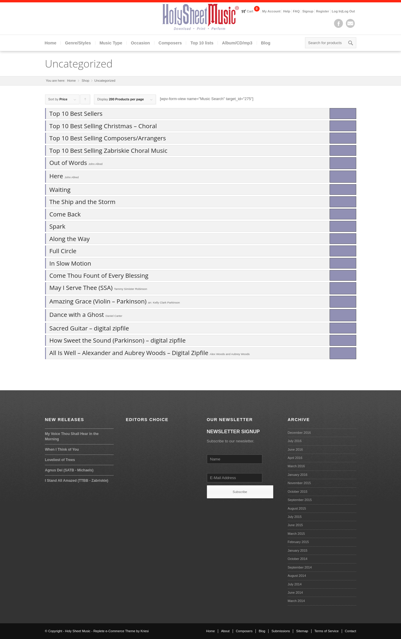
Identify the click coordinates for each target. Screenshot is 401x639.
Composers (170, 43)
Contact (350, 631)
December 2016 (299, 432)
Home (51, 43)
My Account (271, 11)
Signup (307, 11)
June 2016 (295, 449)
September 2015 (300, 500)
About (225, 631)
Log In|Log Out (343, 11)
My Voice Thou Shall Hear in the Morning (72, 436)
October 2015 (298, 491)
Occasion (140, 43)
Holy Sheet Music (78, 631)
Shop (86, 80)
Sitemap (302, 631)
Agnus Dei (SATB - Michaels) (69, 470)
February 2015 (298, 542)
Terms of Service (326, 631)
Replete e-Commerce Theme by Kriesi (121, 631)
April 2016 (295, 458)
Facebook (338, 23)
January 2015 (298, 550)
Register (322, 11)
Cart (250, 11)
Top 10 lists (201, 43)
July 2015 (295, 516)
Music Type (111, 43)
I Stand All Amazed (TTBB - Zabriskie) (76, 481)
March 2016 (296, 466)
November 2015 (299, 483)
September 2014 (300, 567)
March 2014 (296, 601)
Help (286, 11)
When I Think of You (62, 449)
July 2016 (295, 441)
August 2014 (297, 575)
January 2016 (298, 474)
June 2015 (295, 525)
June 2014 (295, 592)
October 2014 (298, 559)
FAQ (296, 11)
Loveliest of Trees (60, 460)
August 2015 (297, 508)
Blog (266, 43)
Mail (350, 23)
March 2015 (296, 533)
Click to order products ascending (85, 100)
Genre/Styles (78, 43)
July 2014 (295, 584)
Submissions (280, 631)
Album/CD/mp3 (237, 43)
